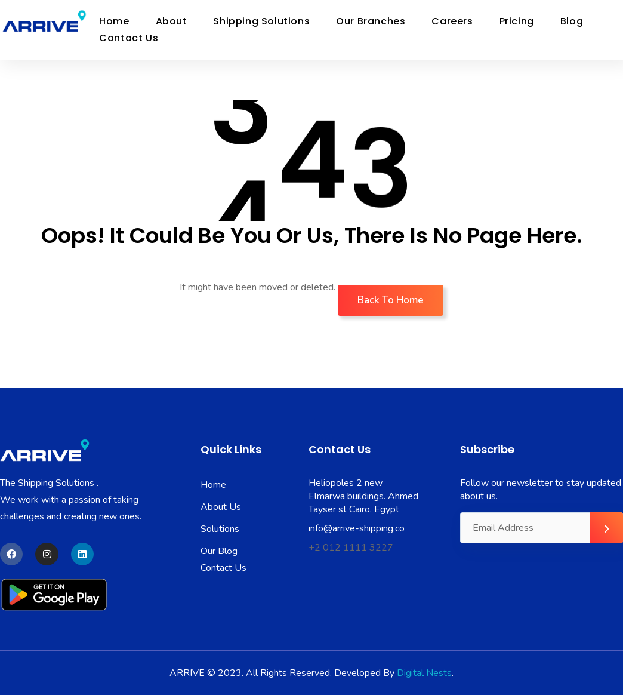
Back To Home (390, 300)
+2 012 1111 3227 (351, 547)
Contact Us (128, 38)
